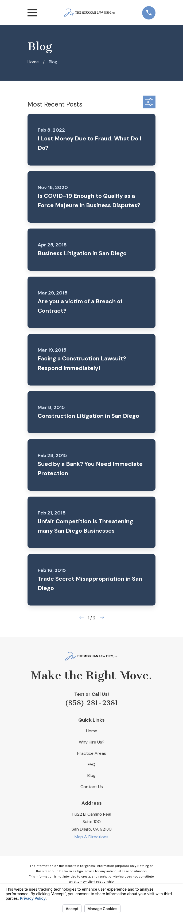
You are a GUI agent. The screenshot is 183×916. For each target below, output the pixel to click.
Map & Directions (91, 837)
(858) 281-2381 (91, 703)
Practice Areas (91, 753)
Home (91, 731)
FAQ (91, 764)
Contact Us (91, 786)
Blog (91, 775)
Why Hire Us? (91, 742)
